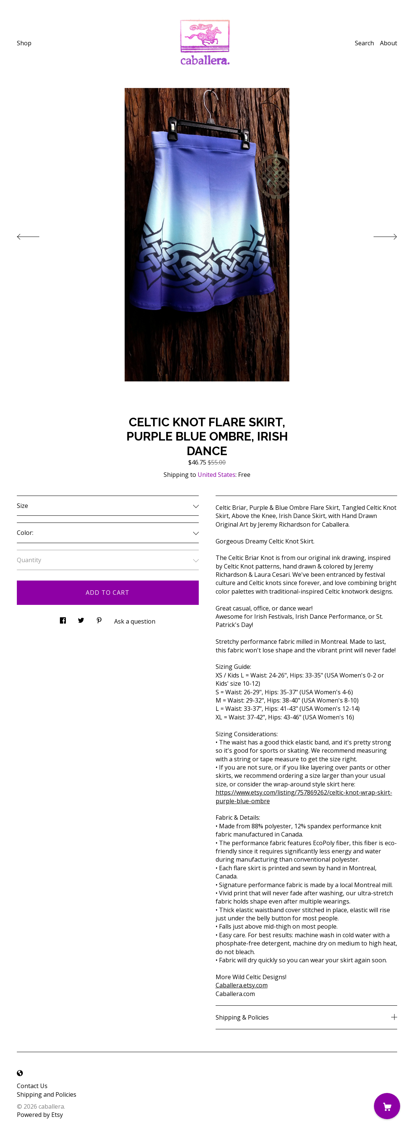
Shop (24, 43)
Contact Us (32, 1086)
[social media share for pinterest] (99, 618)
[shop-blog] (20, 1073)
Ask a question (134, 621)
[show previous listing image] (35, 234)
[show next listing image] (378, 234)
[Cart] (387, 1106)
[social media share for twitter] (81, 618)
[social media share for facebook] (63, 618)
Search (364, 43)
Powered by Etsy (40, 1115)
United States (216, 474)
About (388, 43)
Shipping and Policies (46, 1094)
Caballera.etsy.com (242, 985)
